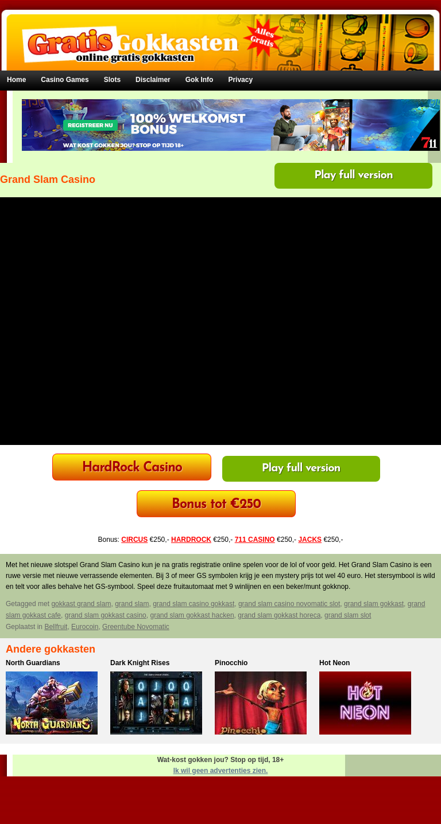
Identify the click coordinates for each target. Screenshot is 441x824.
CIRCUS (134, 540)
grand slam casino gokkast (193, 604)
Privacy (240, 80)
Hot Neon (334, 663)
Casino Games (64, 80)
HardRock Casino (132, 468)
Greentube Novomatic (135, 627)
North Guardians (33, 663)
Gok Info (199, 80)
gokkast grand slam (81, 604)
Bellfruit (55, 627)
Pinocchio (231, 663)
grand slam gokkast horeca (279, 615)
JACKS (310, 540)
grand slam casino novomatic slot (289, 604)
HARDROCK (191, 540)
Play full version (353, 175)
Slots (112, 80)
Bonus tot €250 (216, 504)
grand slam (132, 604)
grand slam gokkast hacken (192, 615)
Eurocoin (84, 627)
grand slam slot (347, 615)
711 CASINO (255, 540)
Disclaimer (153, 80)
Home (16, 80)
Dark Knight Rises (139, 663)
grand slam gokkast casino (105, 615)
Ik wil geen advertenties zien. (220, 771)
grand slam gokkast (374, 604)
